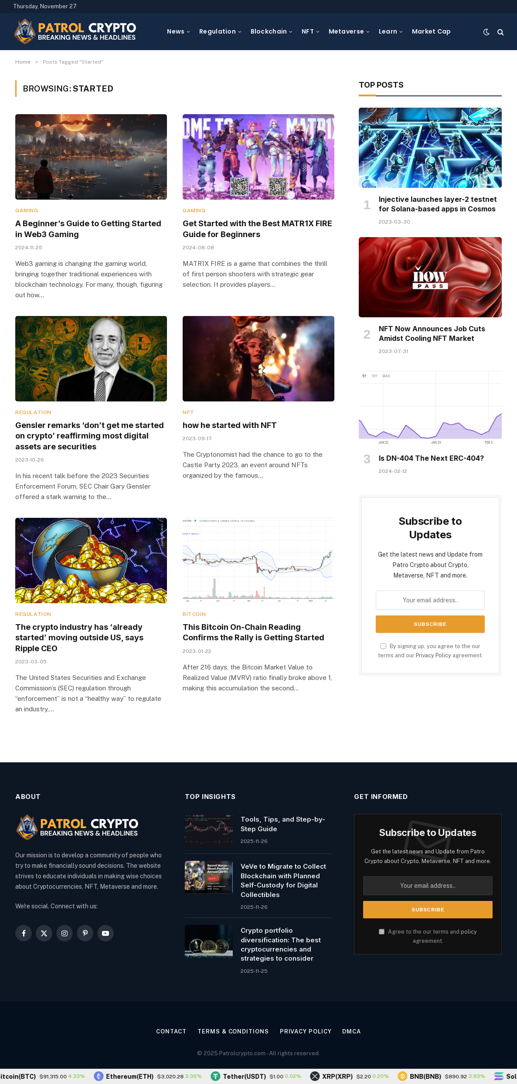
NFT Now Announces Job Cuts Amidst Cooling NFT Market (432, 333)
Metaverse (346, 31)
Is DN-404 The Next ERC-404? (431, 458)
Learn (388, 31)
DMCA (351, 1031)
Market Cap (431, 31)
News (175, 31)
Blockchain (269, 31)
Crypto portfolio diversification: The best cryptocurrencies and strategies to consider (281, 944)
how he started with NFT (230, 425)
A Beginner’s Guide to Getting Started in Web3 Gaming (88, 228)
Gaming (26, 210)
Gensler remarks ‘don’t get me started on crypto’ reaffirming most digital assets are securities (89, 436)
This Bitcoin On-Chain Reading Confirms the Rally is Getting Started (253, 632)
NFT (308, 31)
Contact (171, 1031)
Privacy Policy (433, 655)
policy (469, 931)
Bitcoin (194, 614)
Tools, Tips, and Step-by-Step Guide (283, 824)
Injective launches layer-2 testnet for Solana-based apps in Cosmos (438, 204)
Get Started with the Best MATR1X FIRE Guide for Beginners (257, 228)
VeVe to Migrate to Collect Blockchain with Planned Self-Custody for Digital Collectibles (283, 880)
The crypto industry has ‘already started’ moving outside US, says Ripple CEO (79, 637)
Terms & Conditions (233, 1031)
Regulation (217, 31)
